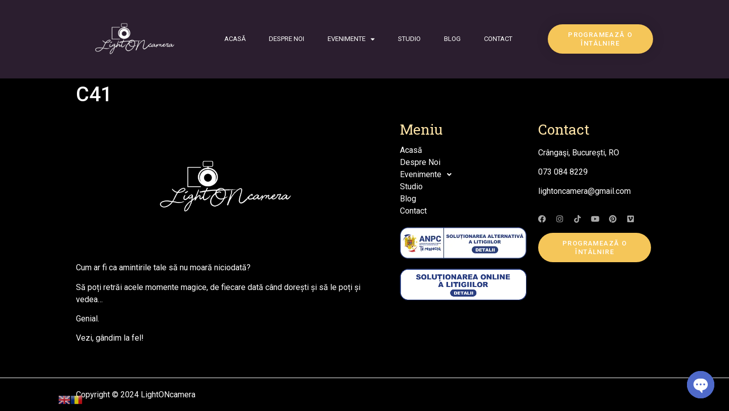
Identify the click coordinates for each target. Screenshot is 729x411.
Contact (498, 39)
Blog (452, 39)
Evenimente (351, 39)
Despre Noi (286, 39)
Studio (409, 39)
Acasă (235, 39)
